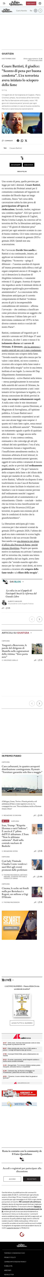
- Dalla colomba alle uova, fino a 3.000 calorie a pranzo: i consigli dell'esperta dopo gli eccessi (20, 1049)
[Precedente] (32, 619)
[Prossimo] (39, 619)
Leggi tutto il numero (21, 1023)
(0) (8, 608)
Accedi (12, 1179)
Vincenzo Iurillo (10, 660)
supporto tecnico (13, 1228)
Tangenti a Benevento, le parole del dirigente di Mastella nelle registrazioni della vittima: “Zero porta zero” (15, 651)
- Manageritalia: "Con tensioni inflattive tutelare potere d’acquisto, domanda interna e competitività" (21, 1066)
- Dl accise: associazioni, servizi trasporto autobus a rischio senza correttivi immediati (21, 1060)
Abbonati (31, 3)
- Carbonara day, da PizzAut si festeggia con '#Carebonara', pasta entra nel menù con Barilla (19, 1071)
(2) (40, 902)
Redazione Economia (11, 815)
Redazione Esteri (10, 851)
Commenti (7, 141)
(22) (39, 877)
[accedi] (40, 3)
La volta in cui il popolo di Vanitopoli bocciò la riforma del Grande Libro (21, 593)
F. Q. (4, 90)
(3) (40, 660)
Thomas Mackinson (11, 902)
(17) (40, 815)
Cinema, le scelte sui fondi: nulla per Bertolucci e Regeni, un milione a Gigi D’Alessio (15, 892)
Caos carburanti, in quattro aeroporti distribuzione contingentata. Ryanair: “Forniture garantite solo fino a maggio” (22, 769)
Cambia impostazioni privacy (15, 1262)
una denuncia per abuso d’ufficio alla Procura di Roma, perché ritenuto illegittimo (20, 544)
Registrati (32, 1179)
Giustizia (8, 53)
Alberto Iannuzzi (15, 601)
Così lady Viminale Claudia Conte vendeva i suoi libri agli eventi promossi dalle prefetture (14, 865)
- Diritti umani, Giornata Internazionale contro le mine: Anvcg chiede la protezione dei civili (21, 1043)
